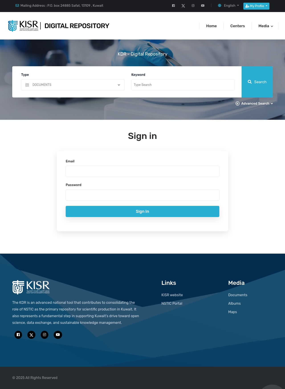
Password (73, 185)
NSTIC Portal (171, 303)
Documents (237, 295)
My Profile (255, 6)
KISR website (172, 295)
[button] (228, 5)
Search (257, 82)
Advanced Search (257, 103)
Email (70, 161)
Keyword (138, 75)
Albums (234, 303)
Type (25, 75)
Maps (232, 312)
